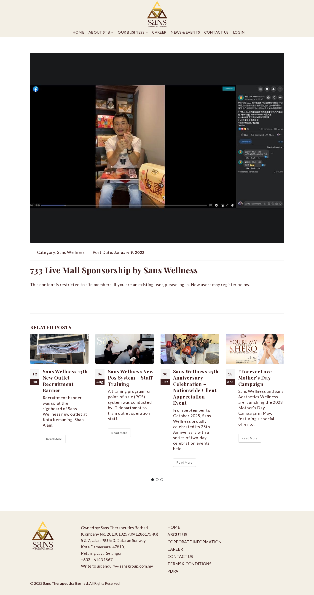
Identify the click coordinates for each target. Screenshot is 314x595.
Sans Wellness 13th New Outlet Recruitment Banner (65, 380)
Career (159, 32)
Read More (54, 439)
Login (239, 32)
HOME (173, 527)
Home (78, 32)
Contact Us (216, 32)
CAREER (175, 549)
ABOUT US (177, 534)
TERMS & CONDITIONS (189, 563)
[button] (152, 479)
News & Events (185, 32)
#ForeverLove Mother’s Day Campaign (255, 377)
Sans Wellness (71, 252)
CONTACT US (180, 556)
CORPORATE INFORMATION (194, 541)
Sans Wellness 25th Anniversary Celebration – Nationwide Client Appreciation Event (196, 387)
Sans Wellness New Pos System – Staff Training (130, 377)
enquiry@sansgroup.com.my (127, 566)
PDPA (172, 571)
